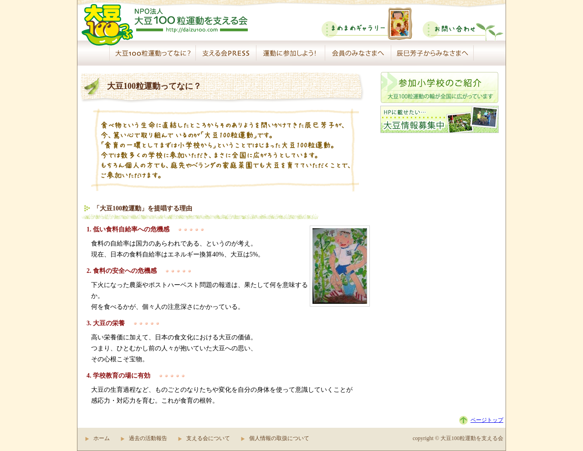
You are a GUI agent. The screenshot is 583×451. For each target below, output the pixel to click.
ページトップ (486, 420)
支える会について (208, 438)
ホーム (101, 438)
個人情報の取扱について (279, 438)
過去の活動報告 (148, 438)
